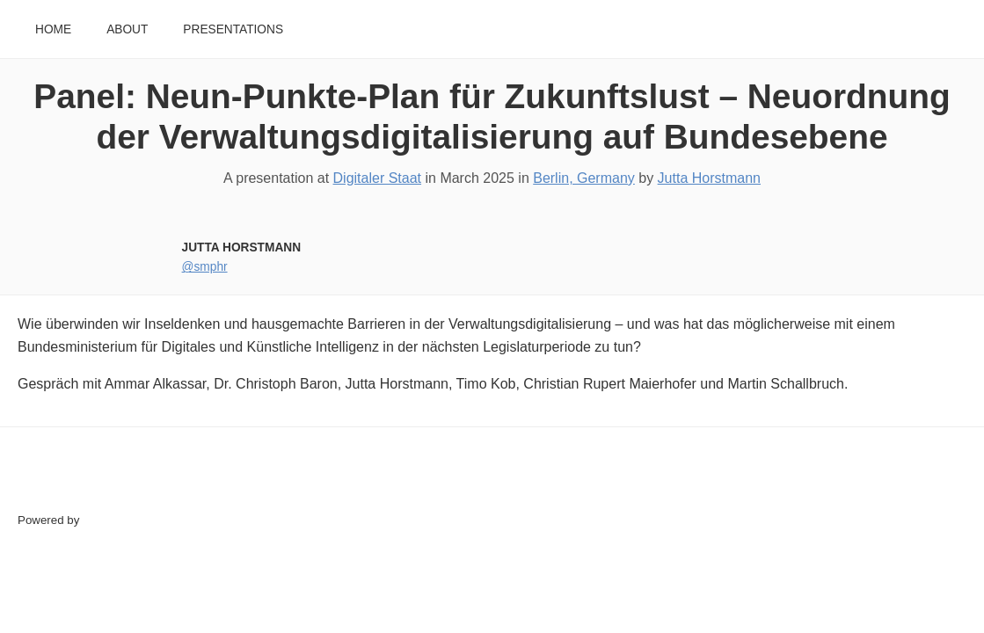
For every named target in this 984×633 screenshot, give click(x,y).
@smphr (205, 266)
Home (53, 29)
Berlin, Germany (584, 178)
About (127, 29)
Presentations (233, 29)
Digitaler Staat (377, 178)
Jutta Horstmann (709, 178)
